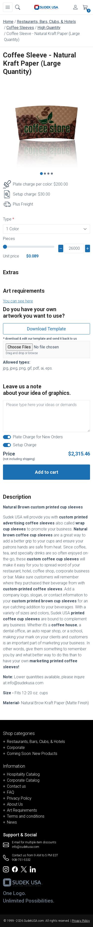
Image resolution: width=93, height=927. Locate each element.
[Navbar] (7, 7)
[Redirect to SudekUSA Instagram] (6, 869)
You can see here (18, 301)
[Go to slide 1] (41, 173)
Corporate (16, 747)
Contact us (16, 786)
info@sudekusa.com (25, 847)
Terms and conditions (25, 816)
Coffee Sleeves (20, 27)
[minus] (60, 248)
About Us (15, 804)
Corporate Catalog (23, 780)
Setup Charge (24, 445)
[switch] (7, 437)
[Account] (75, 7)
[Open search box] (17, 7)
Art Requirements (22, 810)
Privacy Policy (19, 798)
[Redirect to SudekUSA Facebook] (15, 869)
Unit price (11, 256)
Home (8, 21)
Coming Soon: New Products (32, 753)
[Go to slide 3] (48, 174)
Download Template (46, 328)
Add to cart (46, 472)
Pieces (9, 238)
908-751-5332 (21, 860)
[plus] (87, 248)
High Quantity (49, 27)
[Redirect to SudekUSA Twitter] (24, 869)
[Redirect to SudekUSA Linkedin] (33, 869)
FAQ (10, 792)
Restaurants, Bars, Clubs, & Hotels (46, 21)
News (12, 822)
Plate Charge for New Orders (38, 437)
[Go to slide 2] (45, 174)
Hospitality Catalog (23, 774)
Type (7, 219)
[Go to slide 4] (52, 174)
